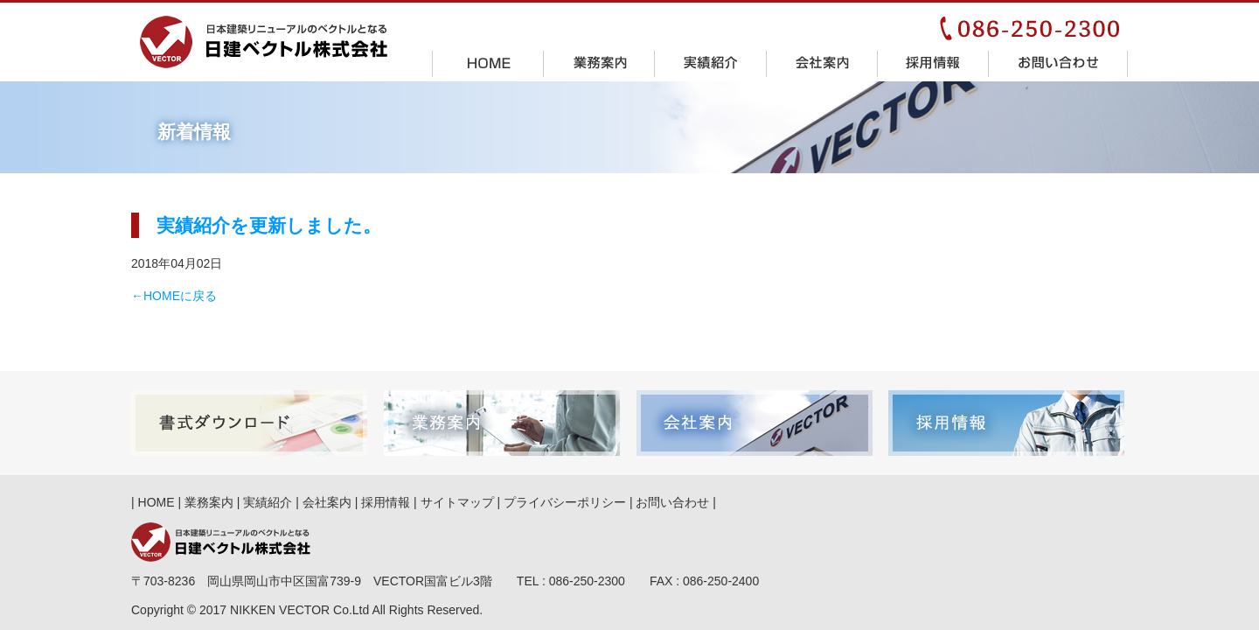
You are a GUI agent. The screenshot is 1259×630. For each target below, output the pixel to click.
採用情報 (933, 63)
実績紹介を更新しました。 (269, 225)
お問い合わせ (1058, 63)
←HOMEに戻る (174, 296)
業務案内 (599, 63)
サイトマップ (457, 502)
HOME (488, 63)
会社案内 (822, 63)
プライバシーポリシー (565, 502)
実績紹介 (710, 63)
